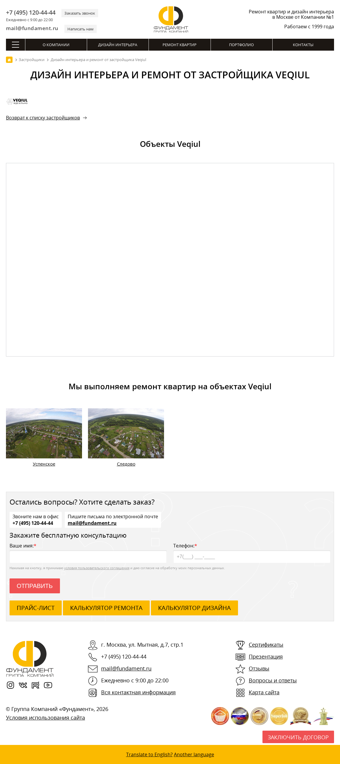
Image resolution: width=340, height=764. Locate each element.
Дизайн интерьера (117, 44)
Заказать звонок (79, 13)
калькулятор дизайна (194, 608)
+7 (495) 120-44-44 (30, 12)
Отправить (35, 586)
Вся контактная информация (138, 692)
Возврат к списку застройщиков (43, 117)
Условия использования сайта (45, 717)
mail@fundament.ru (32, 28)
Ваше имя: (88, 552)
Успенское (44, 464)
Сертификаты (266, 644)
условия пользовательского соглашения (96, 568)
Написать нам (80, 29)
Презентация (266, 656)
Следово (126, 464)
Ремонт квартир (180, 44)
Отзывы (259, 668)
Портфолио (241, 44)
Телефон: (251, 552)
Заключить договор (298, 737)
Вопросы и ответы (273, 680)
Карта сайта (264, 692)
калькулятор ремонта (106, 608)
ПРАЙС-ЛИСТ (36, 608)
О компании (56, 44)
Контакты (303, 44)
